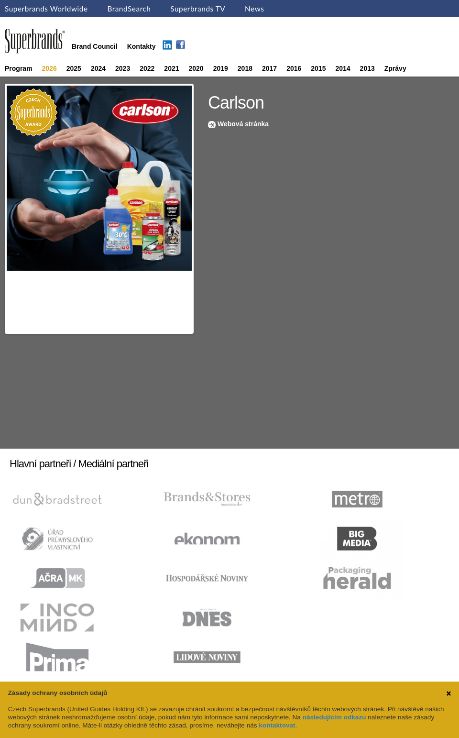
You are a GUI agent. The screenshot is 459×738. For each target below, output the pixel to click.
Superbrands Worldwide (46, 8)
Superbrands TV (197, 8)
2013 (367, 68)
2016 (293, 68)
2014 (342, 68)
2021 (171, 68)
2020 (196, 68)
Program (19, 68)
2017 (269, 68)
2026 (49, 68)
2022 (147, 68)
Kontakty (141, 46)
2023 (122, 68)
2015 (318, 68)
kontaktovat (277, 725)
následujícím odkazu (334, 717)
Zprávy (395, 68)
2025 (73, 68)
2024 (98, 68)
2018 (245, 68)
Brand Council (95, 46)
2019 (220, 68)
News (254, 8)
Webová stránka (243, 124)
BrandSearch (129, 8)
